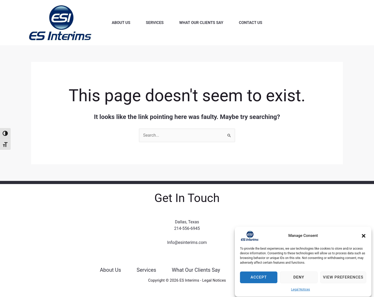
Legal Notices (300, 294)
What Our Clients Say (201, 22)
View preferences (343, 281)
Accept (259, 281)
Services (155, 22)
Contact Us (250, 22)
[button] (363, 240)
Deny (298, 281)
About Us (121, 22)
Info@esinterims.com (187, 242)
